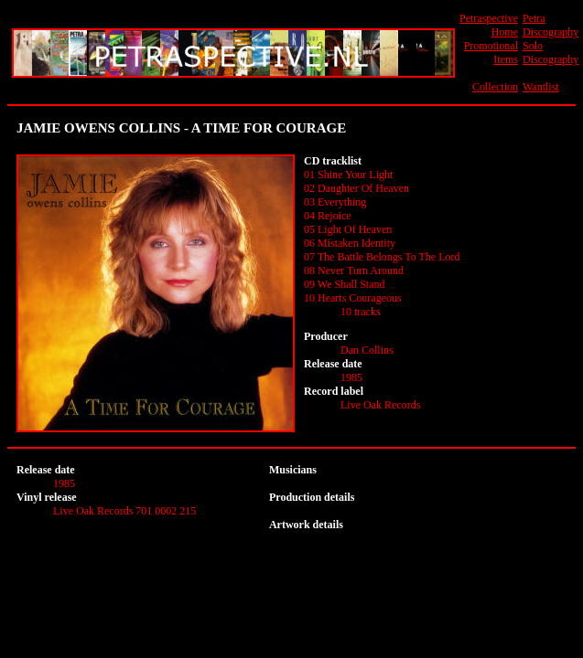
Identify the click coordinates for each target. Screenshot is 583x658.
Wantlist (541, 86)
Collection (495, 86)
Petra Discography (550, 25)
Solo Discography (550, 52)
